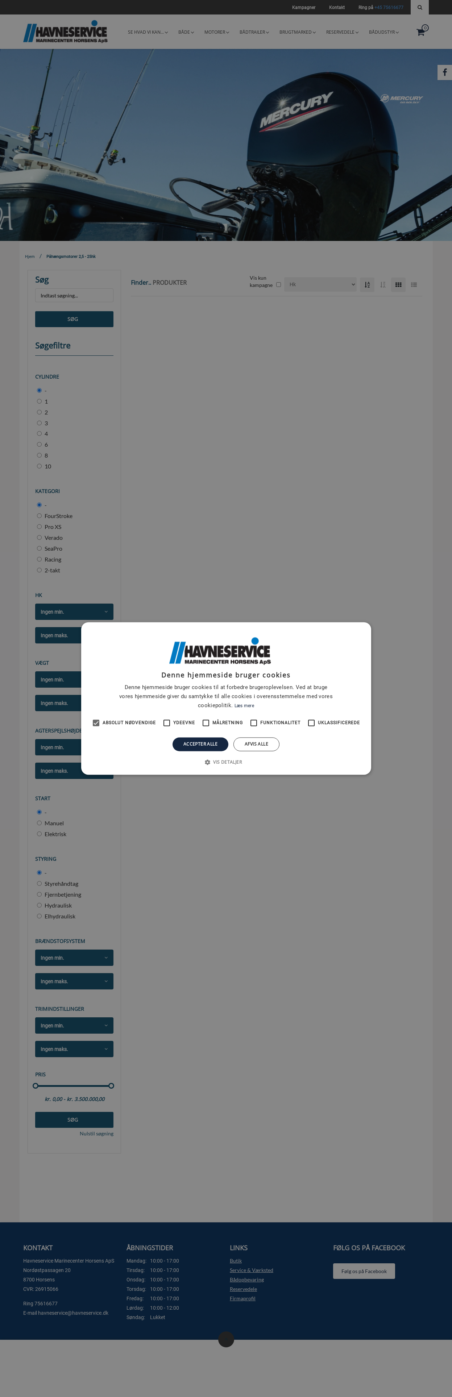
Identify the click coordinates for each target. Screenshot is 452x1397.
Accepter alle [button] (200, 744)
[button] (226, 762)
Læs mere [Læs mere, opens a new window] (244, 705)
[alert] (226, 698)
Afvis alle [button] (256, 744)
